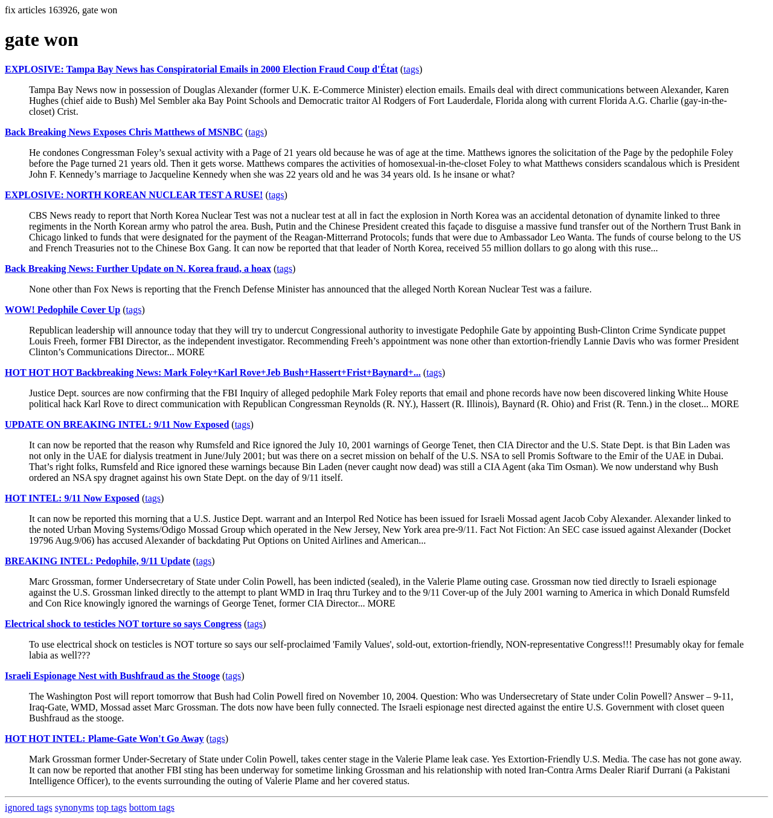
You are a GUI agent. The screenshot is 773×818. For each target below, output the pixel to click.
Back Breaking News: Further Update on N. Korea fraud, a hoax (138, 268)
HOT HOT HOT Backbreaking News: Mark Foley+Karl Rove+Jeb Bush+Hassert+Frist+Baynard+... (213, 372)
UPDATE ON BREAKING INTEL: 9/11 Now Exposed (117, 424)
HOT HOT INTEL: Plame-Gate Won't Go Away (104, 738)
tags (411, 69)
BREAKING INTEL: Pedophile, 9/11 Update (97, 561)
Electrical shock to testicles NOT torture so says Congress (123, 624)
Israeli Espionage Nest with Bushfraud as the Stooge (112, 676)
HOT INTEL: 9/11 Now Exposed (72, 498)
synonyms (74, 807)
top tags (112, 807)
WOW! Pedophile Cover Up (62, 309)
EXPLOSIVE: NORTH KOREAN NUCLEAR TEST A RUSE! (134, 195)
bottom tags (152, 807)
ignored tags (29, 807)
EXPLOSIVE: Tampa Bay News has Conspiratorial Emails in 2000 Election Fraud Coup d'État (201, 69)
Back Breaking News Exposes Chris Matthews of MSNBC (124, 132)
